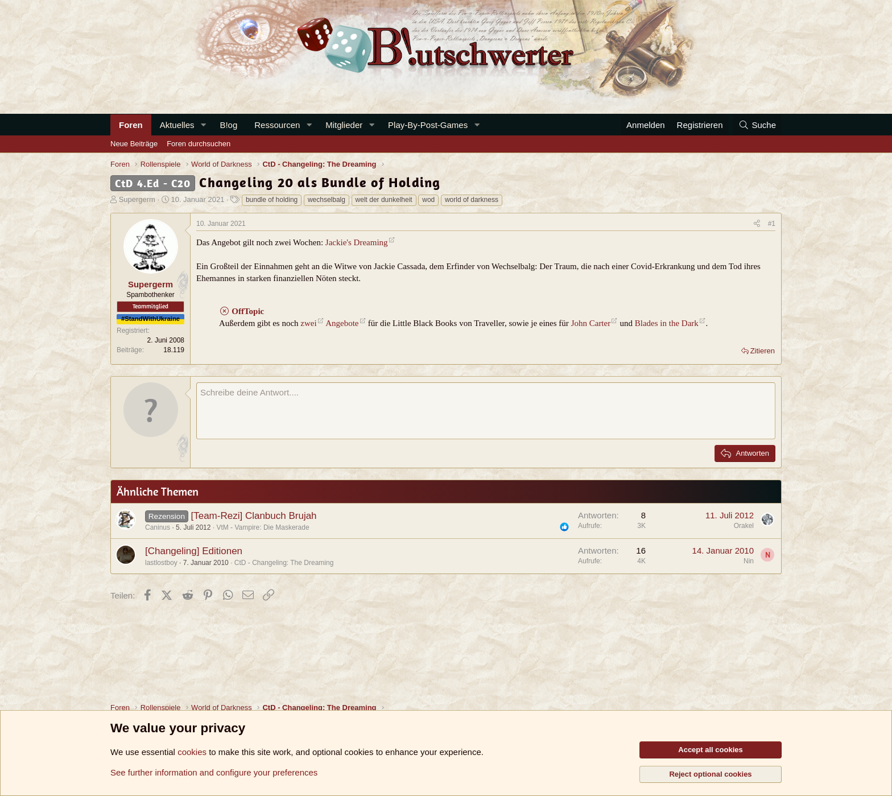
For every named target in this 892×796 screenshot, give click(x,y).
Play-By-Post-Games (428, 125)
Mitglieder (343, 125)
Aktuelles (177, 125)
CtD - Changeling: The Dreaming (284, 563)
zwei (308, 323)
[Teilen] (757, 223)
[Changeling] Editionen (193, 551)
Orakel (744, 526)
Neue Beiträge (134, 143)
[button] (203, 124)
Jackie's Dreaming (356, 242)
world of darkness (471, 200)
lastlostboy (161, 563)
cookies (192, 752)
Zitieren (762, 351)
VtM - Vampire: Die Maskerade (262, 527)
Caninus (157, 527)
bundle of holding (272, 200)
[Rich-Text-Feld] (485, 410)
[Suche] (757, 124)
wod (428, 200)
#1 (771, 224)
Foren (131, 125)
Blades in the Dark (667, 323)
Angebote (341, 323)
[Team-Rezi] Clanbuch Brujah (253, 515)
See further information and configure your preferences (213, 772)
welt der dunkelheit (384, 200)
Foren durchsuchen (198, 143)
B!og (228, 125)
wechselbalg (326, 200)
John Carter (591, 323)
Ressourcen (277, 125)
